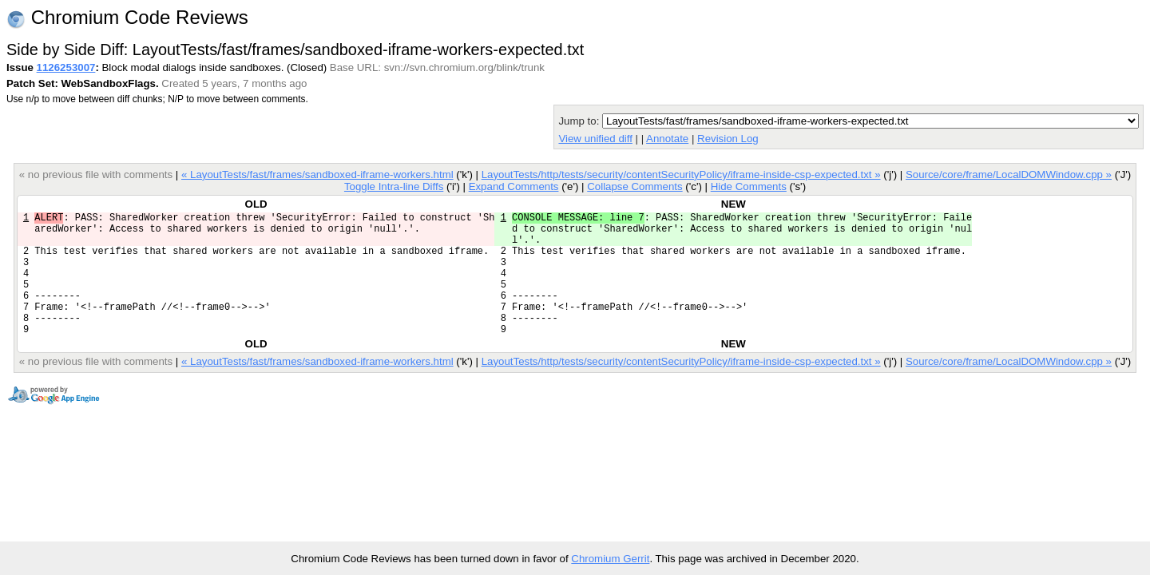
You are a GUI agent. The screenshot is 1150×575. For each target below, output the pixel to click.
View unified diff (595, 139)
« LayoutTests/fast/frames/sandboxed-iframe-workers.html (317, 174)
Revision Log (728, 139)
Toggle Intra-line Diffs (393, 186)
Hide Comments (749, 186)
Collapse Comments (634, 186)
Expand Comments (514, 186)
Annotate (667, 139)
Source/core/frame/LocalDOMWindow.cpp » (1009, 174)
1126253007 (66, 67)
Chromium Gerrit (610, 559)
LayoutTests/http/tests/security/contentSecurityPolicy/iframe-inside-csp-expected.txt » (681, 174)
